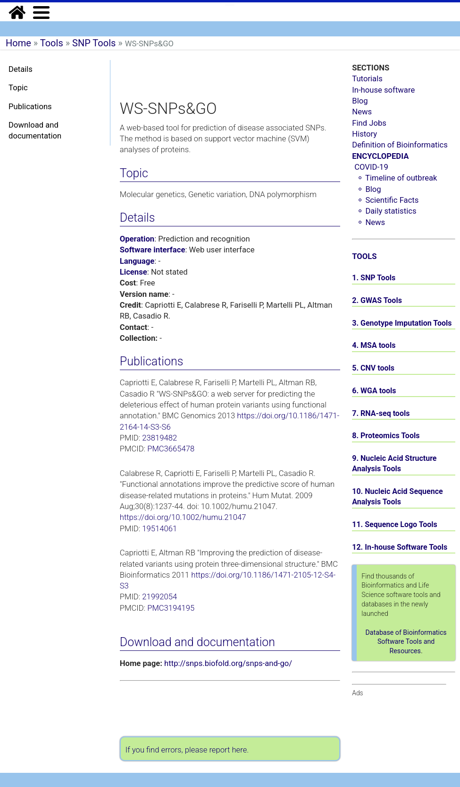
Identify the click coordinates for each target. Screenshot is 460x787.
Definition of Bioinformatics (400, 144)
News (362, 111)
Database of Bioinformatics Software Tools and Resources (406, 642)
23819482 (159, 437)
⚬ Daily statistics (386, 211)
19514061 (159, 528)
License (133, 272)
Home (18, 43)
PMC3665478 (170, 448)
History (364, 134)
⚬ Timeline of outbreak (397, 177)
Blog (360, 100)
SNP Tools (94, 43)
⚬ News (371, 222)
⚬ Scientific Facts (387, 200)
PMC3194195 (170, 608)
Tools (51, 43)
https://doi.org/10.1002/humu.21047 (183, 517)
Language (137, 261)
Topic (18, 87)
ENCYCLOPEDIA (380, 156)
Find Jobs (369, 123)
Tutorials (367, 78)
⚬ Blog (369, 189)
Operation (137, 238)
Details (20, 69)
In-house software (383, 90)
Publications (30, 106)
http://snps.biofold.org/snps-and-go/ (228, 663)
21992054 (159, 596)
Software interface (152, 249)
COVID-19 (371, 167)
